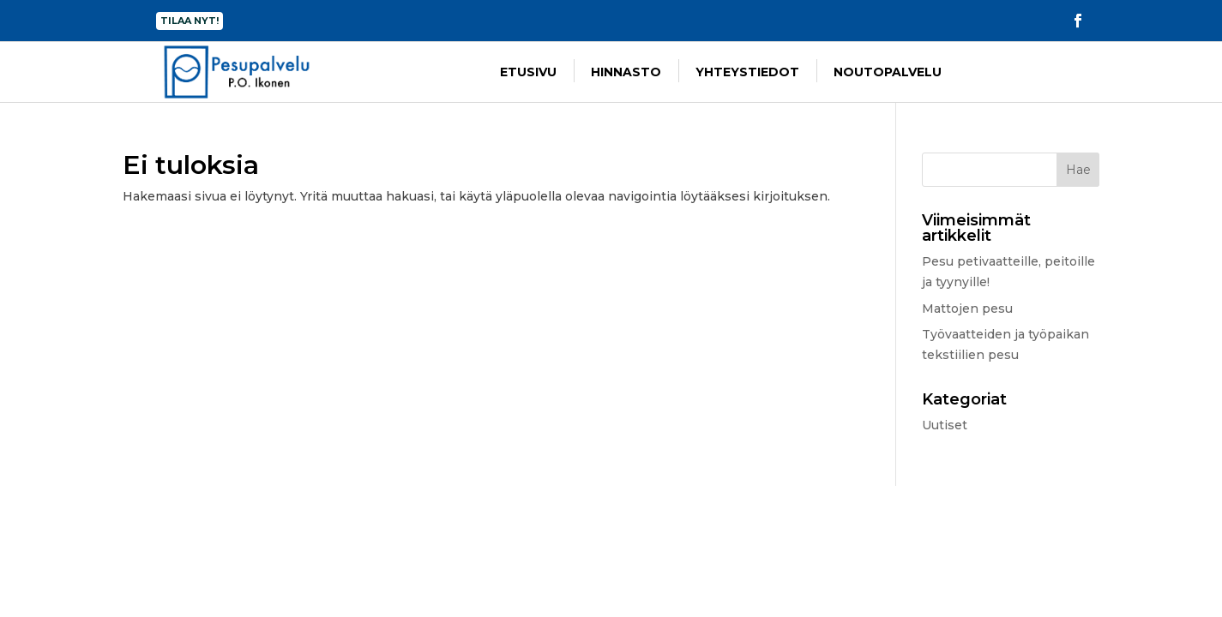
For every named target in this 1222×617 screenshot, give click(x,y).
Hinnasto (626, 72)
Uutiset (944, 425)
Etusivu (528, 72)
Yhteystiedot (747, 72)
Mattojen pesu (967, 308)
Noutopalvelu (888, 72)
